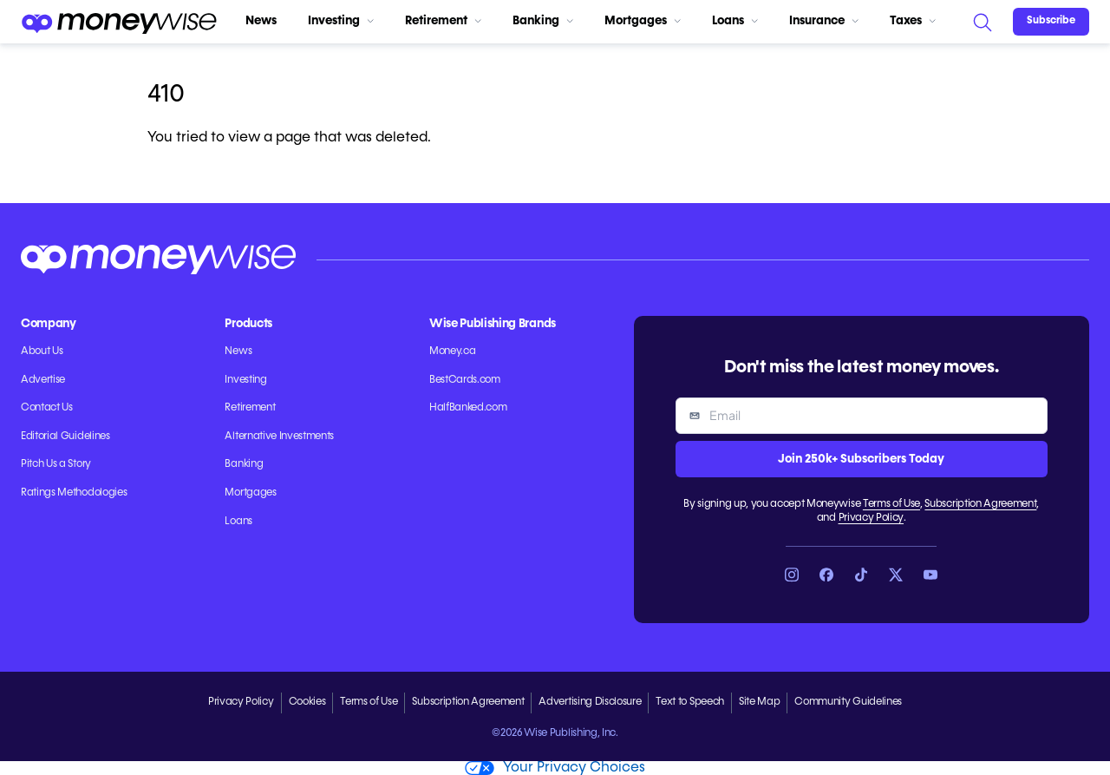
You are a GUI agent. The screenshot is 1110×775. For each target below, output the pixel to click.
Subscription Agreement (980, 504)
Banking (543, 21)
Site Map (759, 702)
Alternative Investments (279, 436)
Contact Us (47, 408)
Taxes (913, 21)
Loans (735, 21)
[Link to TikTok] (861, 574)
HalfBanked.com (468, 408)
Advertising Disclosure (590, 702)
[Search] (981, 21)
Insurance (824, 21)
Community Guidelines (848, 702)
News (261, 21)
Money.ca (452, 351)
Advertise (43, 380)
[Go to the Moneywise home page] (119, 22)
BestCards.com (464, 380)
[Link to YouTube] (930, 574)
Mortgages (642, 21)
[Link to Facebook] (826, 574)
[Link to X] (896, 574)
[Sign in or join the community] (1051, 22)
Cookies (307, 702)
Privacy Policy (871, 518)
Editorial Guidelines (65, 436)
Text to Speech (690, 702)
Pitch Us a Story (56, 464)
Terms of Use (891, 504)
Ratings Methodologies (74, 493)
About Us (41, 351)
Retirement (443, 21)
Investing (341, 21)
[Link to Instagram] (792, 574)
